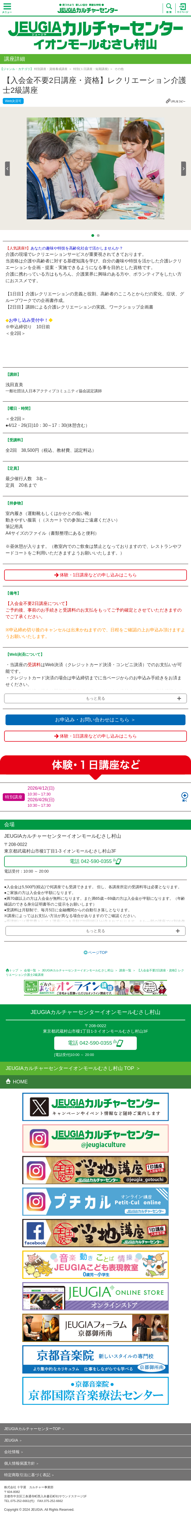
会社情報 (12, 1452)
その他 (119, 69)
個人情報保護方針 (19, 1463)
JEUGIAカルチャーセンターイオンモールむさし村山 (77, 970)
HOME (17, 1081)
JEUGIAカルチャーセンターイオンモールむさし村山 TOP (70, 1068)
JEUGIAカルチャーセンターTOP (32, 1428)
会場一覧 (30, 970)
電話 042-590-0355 (96, 1043)
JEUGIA (11, 1440)
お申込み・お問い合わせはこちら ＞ (95, 719)
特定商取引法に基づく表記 (27, 1475)
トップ (13, 970)
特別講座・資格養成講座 (50, 69)
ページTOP (98, 952)
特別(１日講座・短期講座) (90, 69)
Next (183, 168)
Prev (7, 168)
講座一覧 (125, 970)
